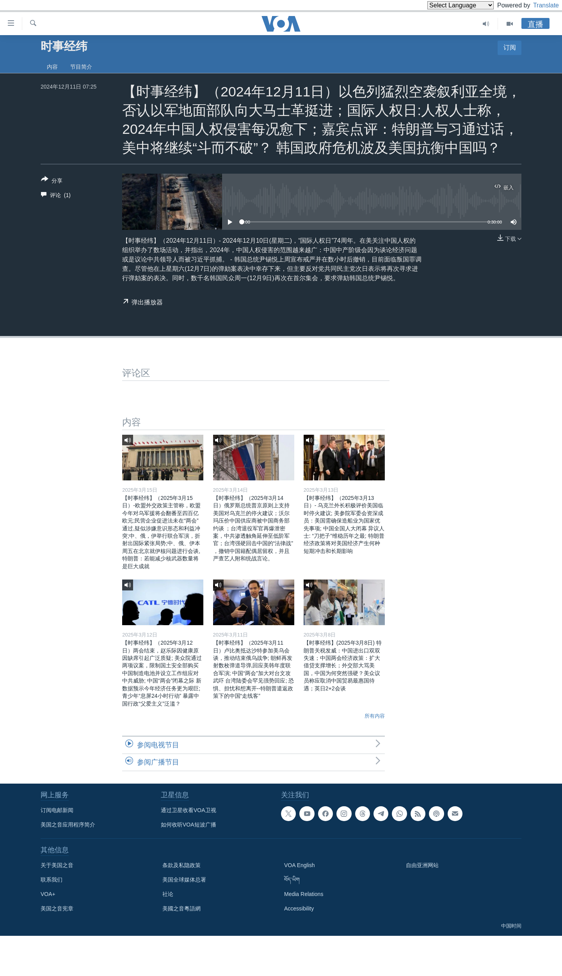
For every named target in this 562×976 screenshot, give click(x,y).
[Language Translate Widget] (447, 5)
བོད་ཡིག (292, 879)
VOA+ (48, 894)
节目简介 (81, 67)
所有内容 (375, 716)
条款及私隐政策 (181, 865)
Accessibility (299, 908)
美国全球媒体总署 (184, 879)
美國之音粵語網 (181, 908)
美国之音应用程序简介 (68, 824)
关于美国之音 (57, 865)
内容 (52, 67)
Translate (539, 5)
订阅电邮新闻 (57, 810)
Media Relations (303, 894)
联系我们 (51, 879)
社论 (167, 894)
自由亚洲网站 (422, 865)
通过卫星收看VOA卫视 (188, 810)
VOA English (299, 865)
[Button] (51, 181)
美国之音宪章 (57, 908)
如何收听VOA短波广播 (188, 824)
